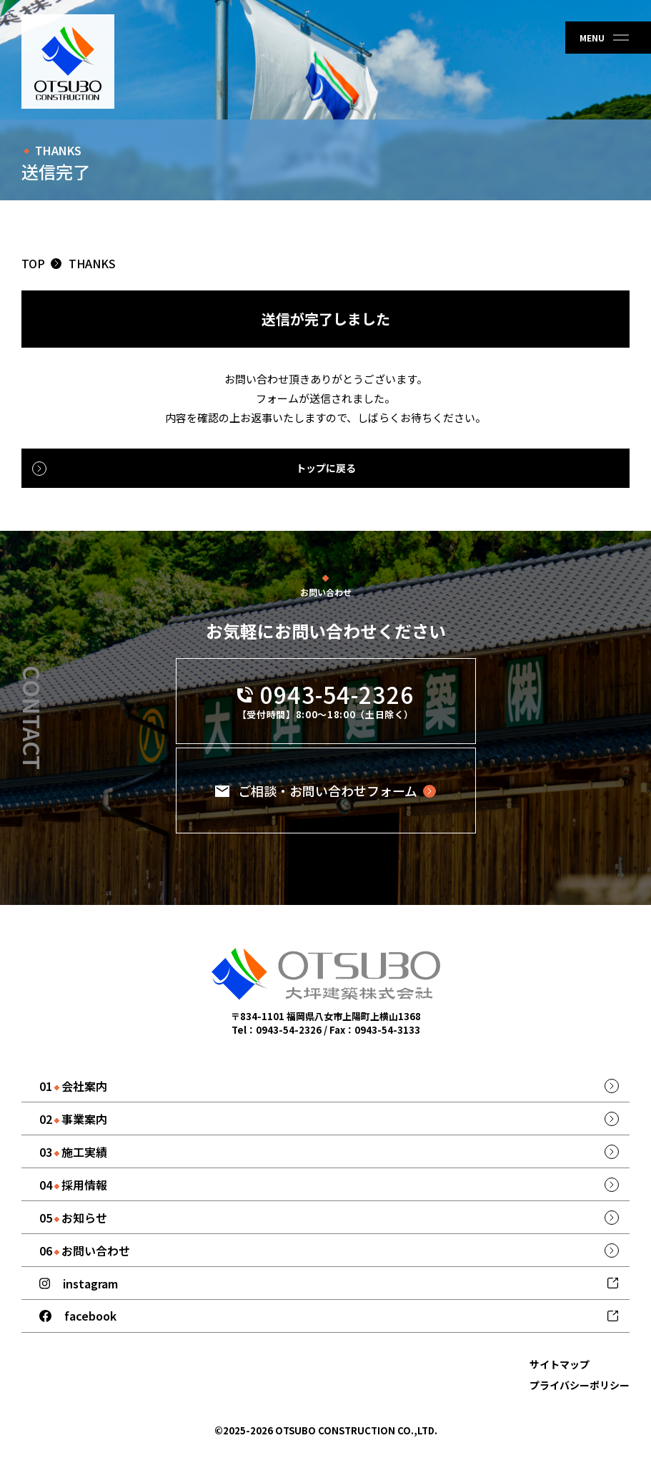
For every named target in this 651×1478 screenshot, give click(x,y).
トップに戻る (326, 468)
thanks (92, 263)
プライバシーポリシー (580, 1385)
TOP (33, 263)
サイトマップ (560, 1364)
